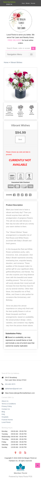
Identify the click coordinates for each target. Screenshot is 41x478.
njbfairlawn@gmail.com (13, 389)
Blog (3, 412)
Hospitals (5, 417)
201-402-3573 (10, 384)
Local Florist (6, 422)
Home (6, 62)
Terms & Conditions (9, 404)
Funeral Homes (7, 420)
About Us (5, 401)
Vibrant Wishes (16, 62)
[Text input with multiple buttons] (18, 48)
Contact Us (6, 409)
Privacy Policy (7, 406)
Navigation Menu (14, 54)
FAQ (3, 414)
